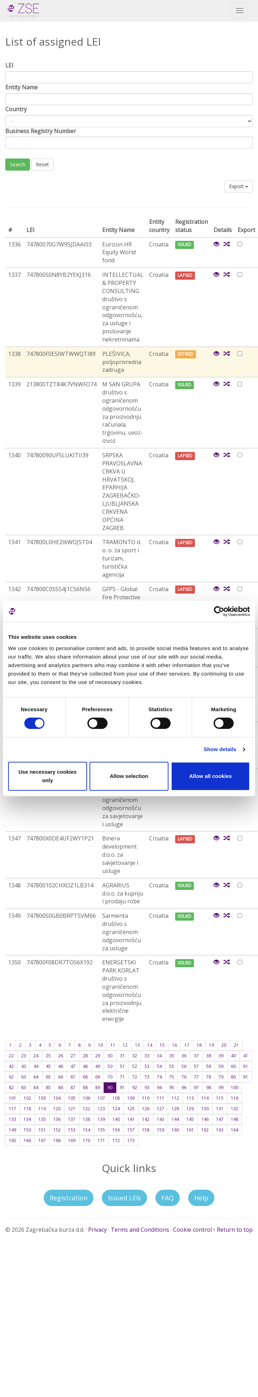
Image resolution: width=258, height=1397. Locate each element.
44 (35, 1066)
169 (71, 1140)
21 (236, 1045)
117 (12, 1109)
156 (116, 1130)
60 (233, 1066)
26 (60, 1056)
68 (85, 1077)
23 (23, 1056)
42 (11, 1066)
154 (86, 1130)
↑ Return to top (233, 1229)
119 (42, 1109)
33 (147, 1056)
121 (71, 1109)
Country (16, 109)
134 (27, 1119)
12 (125, 1045)
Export (238, 186)
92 (134, 1087)
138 (86, 1119)
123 (101, 1109)
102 (27, 1098)
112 (175, 1098)
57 (196, 1066)
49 (97, 1066)
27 (72, 1056)
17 (186, 1045)
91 (122, 1087)
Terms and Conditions (140, 1229)
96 (184, 1087)
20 (223, 1045)
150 (27, 1130)
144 (175, 1119)
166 (27, 1140)
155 (101, 1130)
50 (110, 1066)
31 (122, 1056)
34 (159, 1056)
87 (72, 1087)
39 (221, 1056)
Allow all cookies (210, 776)
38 (208, 1056)
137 (71, 1119)
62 (11, 1077)
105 (71, 1098)
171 (101, 1140)
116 (234, 1098)
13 (137, 1045)
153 (71, 1130)
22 (11, 1056)
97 (196, 1087)
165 (12, 1140)
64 (35, 1077)
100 (234, 1087)
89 (97, 1087)
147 (219, 1119)
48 (85, 1066)
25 (48, 1056)
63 (23, 1077)
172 (116, 1140)
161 (190, 1130)
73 (147, 1077)
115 (219, 1098)
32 (134, 1056)
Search (17, 164)
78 (208, 1077)
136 (57, 1119)
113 (190, 1098)
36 (184, 1056)
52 (134, 1066)
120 (57, 1109)
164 (234, 1130)
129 (190, 1109)
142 (145, 1119)
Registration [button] (68, 1198)
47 (72, 1066)
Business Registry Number (40, 131)
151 (42, 1130)
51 (122, 1066)
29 (97, 1056)
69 (97, 1077)
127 (160, 1109)
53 (147, 1066)
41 (245, 1056)
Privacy (97, 1229)
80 (233, 1077)
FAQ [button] (167, 1198)
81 (245, 1077)
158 (145, 1130)
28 (85, 1056)
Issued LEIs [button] (124, 1198)
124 (116, 1109)
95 (171, 1087)
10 (100, 1045)
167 (42, 1140)
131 (219, 1109)
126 (145, 1109)
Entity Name (21, 87)
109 (131, 1098)
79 (221, 1077)
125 (131, 1109)
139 (101, 1119)
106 (86, 1098)
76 (184, 1077)
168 (57, 1140)
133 (12, 1119)
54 (159, 1066)
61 (245, 1066)
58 (208, 1066)
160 (175, 1130)
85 (48, 1087)
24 (35, 1056)
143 (160, 1119)
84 (35, 1087)
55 (171, 1066)
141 (131, 1119)
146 (205, 1119)
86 (60, 1087)
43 (23, 1066)
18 (199, 1045)
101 (12, 1098)
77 (196, 1077)
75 (171, 1077)
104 (57, 1098)
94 (159, 1087)
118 (27, 1109)
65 (48, 1077)
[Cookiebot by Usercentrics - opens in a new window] (219, 611)
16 (174, 1045)
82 (11, 1087)
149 (12, 1130)
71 (122, 1077)
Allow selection (129, 776)
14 (149, 1045)
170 (86, 1140)
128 (175, 1109)
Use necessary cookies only (47, 776)
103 (42, 1098)
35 (171, 1056)
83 (23, 1087)
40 (233, 1056)
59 (221, 1066)
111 (160, 1098)
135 (42, 1119)
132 (234, 1109)
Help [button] (201, 1198)
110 (145, 1098)
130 (205, 1109)
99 (221, 1087)
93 (147, 1087)
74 (159, 1077)
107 (101, 1098)
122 (86, 1109)
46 (60, 1066)
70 (110, 1077)
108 (116, 1098)
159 (160, 1130)
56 (184, 1066)
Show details (220, 749)
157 (131, 1130)
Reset (42, 164)
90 (110, 1087)
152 (57, 1130)
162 (205, 1130)
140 (116, 1119)
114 (205, 1098)
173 (131, 1140)
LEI (9, 65)
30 (110, 1056)
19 (211, 1045)
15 (162, 1045)
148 (234, 1119)
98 (208, 1087)
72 (134, 1077)
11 (112, 1045)
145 (190, 1119)
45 (48, 1066)
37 (196, 1056)
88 (85, 1087)
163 (219, 1130)
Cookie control (192, 1229)
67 (72, 1077)
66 (60, 1077)
